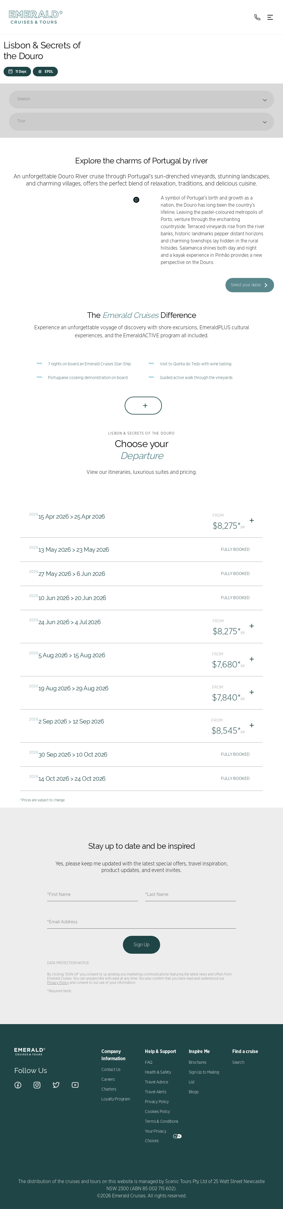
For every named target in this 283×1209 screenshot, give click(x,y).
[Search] (136, 200)
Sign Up (141, 944)
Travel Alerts (155, 1092)
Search (238, 1062)
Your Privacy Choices (163, 1136)
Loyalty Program (115, 1099)
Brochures (197, 1062)
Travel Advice (156, 1082)
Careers (108, 1079)
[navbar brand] (36, 17)
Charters (108, 1089)
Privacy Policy (58, 982)
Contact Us (110, 1070)
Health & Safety (158, 1072)
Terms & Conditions (161, 1122)
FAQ (148, 1062)
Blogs (194, 1092)
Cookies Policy (157, 1112)
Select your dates (246, 285)
